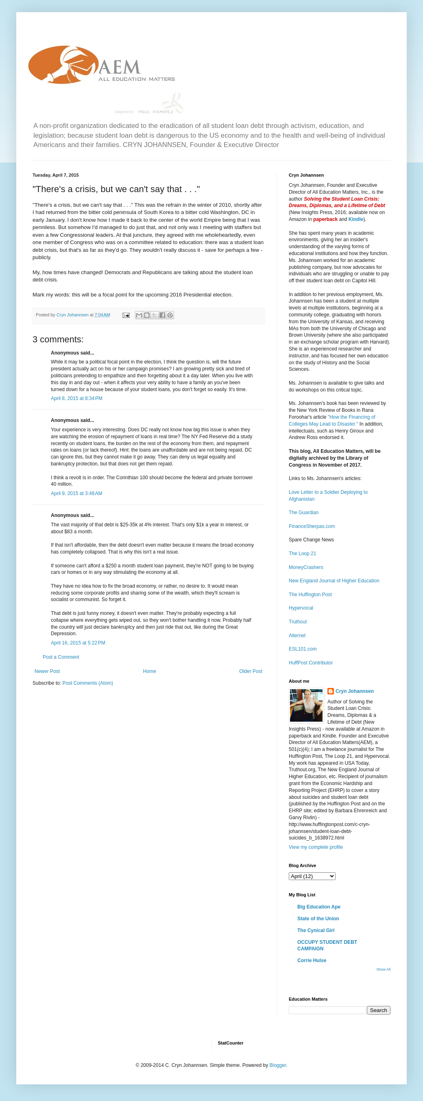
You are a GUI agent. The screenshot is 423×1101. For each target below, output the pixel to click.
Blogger (277, 1065)
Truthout (298, 622)
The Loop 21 (302, 553)
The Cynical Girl (315, 930)
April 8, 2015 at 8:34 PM (76, 398)
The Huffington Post (310, 594)
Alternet (297, 635)
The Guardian (303, 512)
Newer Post (47, 671)
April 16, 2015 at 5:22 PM (78, 643)
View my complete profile (316, 847)
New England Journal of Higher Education (334, 581)
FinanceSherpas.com (312, 526)
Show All (383, 969)
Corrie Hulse (311, 960)
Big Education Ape (318, 907)
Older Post (250, 671)
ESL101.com (303, 649)
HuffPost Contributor (311, 663)
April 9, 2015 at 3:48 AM (76, 493)
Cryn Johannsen (355, 691)
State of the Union (318, 918)
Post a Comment (61, 657)
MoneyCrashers (306, 567)
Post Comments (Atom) (87, 683)
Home (149, 671)
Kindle (356, 219)
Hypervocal (301, 608)
